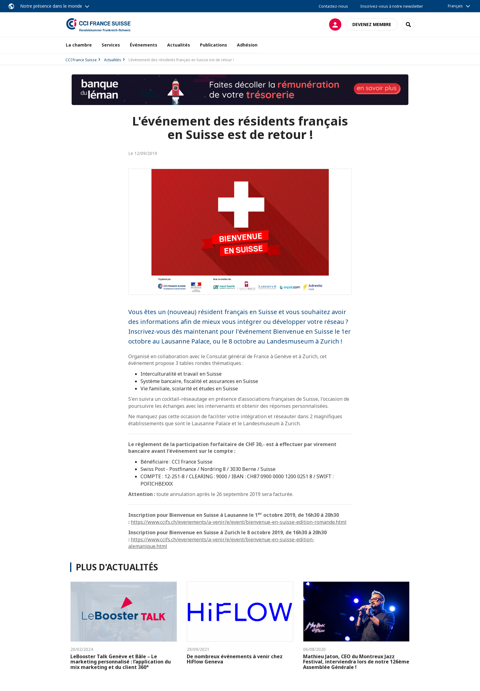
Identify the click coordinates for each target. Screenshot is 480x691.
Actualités (178, 45)
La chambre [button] (79, 45)
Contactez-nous (333, 6)
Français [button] (455, 6)
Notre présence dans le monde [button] (51, 6)
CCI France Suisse (81, 59)
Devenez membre (371, 24)
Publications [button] (213, 45)
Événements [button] (143, 45)
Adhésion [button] (247, 45)
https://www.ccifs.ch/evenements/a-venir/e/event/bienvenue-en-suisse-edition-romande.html (239, 522)
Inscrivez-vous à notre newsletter (391, 6)
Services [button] (111, 45)
